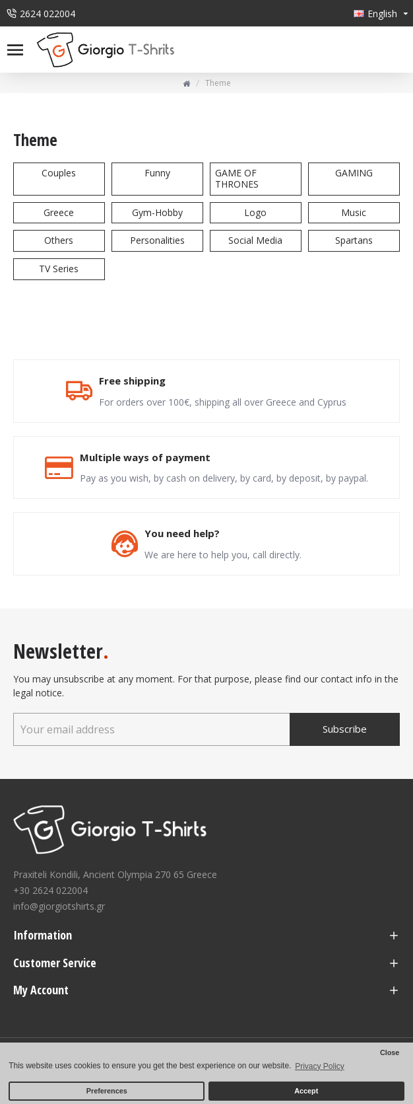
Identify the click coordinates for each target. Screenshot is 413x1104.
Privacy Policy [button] (319, 1066)
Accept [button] (306, 1091)
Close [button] (389, 1052)
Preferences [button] (106, 1091)
